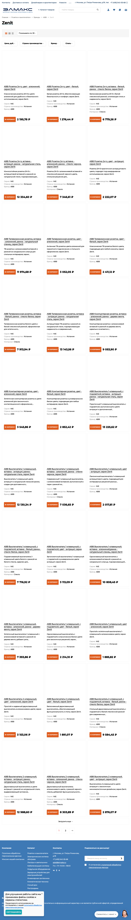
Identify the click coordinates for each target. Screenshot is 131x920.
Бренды (37, 17)
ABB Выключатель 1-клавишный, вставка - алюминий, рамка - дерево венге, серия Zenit (22, 627)
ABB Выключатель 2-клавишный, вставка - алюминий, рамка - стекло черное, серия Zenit (65, 779)
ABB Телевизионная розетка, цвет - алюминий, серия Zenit (64, 240)
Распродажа (32, 888)
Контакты (6, 3)
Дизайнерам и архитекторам (44, 3)
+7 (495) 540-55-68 (117, 3)
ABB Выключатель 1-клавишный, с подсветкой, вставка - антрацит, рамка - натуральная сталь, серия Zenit (106, 395)
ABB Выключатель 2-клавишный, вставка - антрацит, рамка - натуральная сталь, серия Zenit (20, 779)
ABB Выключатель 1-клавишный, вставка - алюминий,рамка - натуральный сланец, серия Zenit (106, 549)
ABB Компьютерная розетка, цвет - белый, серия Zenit (64, 392)
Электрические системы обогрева (37, 858)
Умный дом (32, 885)
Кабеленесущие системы (38, 866)
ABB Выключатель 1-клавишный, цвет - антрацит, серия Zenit (108, 470)
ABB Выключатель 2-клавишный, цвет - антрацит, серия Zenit (106, 777)
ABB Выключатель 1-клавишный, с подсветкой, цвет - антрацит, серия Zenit (64, 549)
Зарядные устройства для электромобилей (38, 873)
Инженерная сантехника (38, 878)
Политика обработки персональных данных (11, 854)
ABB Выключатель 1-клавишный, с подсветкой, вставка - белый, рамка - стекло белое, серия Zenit (22, 549)
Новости (62, 3)
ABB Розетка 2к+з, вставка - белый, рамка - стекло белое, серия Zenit (107, 87)
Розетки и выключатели (20, 17)
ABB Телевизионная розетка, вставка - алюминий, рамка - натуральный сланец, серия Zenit (22, 242)
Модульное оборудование (38, 869)
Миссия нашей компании (13, 859)
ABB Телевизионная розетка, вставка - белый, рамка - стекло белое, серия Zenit (22, 316)
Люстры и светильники (37, 862)
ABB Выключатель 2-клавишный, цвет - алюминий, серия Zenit (20, 700)
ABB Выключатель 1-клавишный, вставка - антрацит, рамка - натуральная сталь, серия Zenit (20, 472)
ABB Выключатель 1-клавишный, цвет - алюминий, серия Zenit (108, 625)
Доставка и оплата (21, 3)
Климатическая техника (37, 882)
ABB (45, 17)
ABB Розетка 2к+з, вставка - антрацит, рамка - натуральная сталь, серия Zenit (22, 164)
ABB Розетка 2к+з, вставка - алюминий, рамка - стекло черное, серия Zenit (64, 164)
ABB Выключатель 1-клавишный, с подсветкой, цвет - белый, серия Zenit (64, 627)
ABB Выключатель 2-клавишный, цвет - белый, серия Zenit (63, 700)
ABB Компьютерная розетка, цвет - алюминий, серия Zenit (21, 392)
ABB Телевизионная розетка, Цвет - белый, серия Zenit (107, 240)
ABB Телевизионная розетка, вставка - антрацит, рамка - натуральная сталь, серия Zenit (65, 316)
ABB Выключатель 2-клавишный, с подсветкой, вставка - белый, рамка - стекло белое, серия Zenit (108, 702)
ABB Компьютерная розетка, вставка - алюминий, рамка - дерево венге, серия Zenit (108, 316)
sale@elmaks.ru (59, 862)
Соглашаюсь (14, 912)
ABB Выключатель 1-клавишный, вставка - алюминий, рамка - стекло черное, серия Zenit (65, 472)
